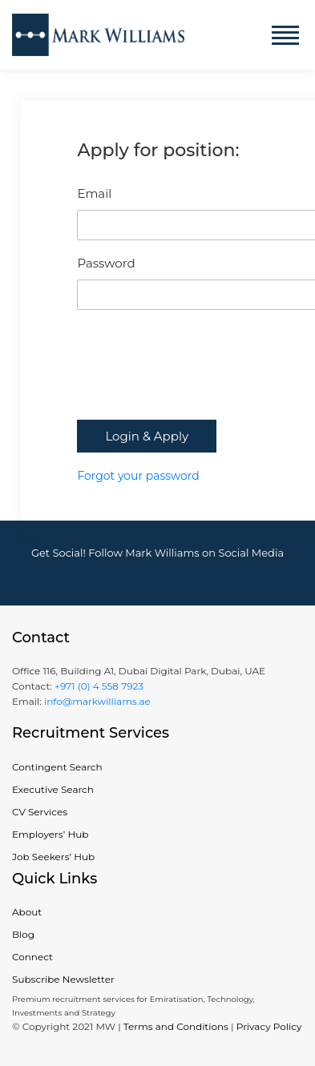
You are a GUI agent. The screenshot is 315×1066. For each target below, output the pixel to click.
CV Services (39, 812)
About (27, 912)
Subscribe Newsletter (63, 979)
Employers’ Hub (50, 834)
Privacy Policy (269, 1026)
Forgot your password (138, 476)
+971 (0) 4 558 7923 (99, 686)
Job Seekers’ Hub (53, 857)
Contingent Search (57, 767)
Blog (23, 934)
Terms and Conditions (175, 1026)
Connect (32, 957)
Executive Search (53, 789)
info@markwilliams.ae (96, 701)
